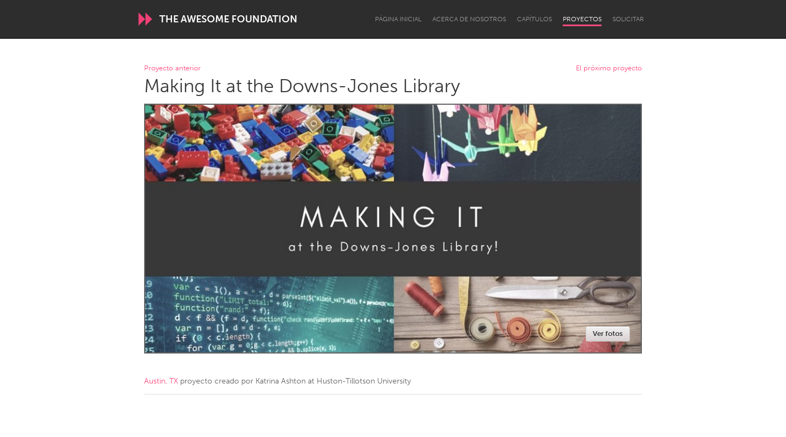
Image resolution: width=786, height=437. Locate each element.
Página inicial (398, 19)
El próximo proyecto (609, 68)
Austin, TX (161, 381)
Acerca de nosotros (469, 19)
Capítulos (534, 19)
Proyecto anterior (172, 68)
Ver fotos (608, 334)
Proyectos (582, 19)
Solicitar (628, 19)
